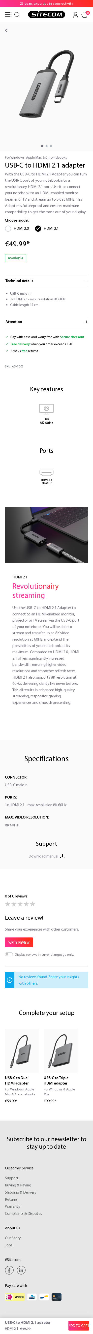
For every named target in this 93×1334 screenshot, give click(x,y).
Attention (13, 322)
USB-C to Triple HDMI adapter (56, 1081)
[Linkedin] (21, 1270)
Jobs (8, 1244)
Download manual (46, 856)
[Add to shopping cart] (78, 1326)
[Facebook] (10, 1270)
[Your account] (75, 15)
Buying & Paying (18, 1184)
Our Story (13, 1237)
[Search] (17, 15)
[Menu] (7, 14)
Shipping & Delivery (20, 1192)
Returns (11, 1199)
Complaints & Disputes (23, 1213)
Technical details (19, 281)
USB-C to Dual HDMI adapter (17, 1081)
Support (12, 1177)
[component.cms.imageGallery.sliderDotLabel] (42, 146)
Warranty (12, 1206)
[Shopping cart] (84, 15)
